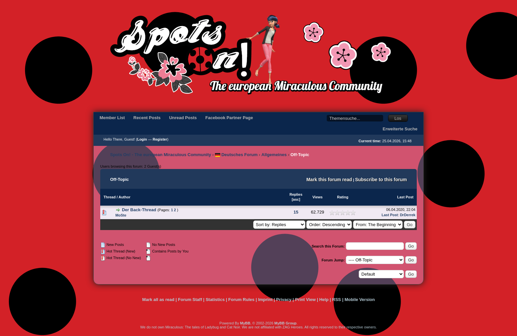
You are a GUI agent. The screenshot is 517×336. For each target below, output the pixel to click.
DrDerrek (407, 215)
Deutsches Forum (236, 154)
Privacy (283, 299)
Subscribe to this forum (381, 179)
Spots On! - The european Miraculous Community (160, 154)
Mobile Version (360, 299)
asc (296, 199)
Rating (342, 197)
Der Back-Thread (139, 209)
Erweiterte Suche (400, 128)
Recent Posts (147, 117)
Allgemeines (274, 154)
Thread (110, 197)
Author (124, 197)
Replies (295, 194)
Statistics (215, 299)
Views (317, 197)
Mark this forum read (329, 179)
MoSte (120, 215)
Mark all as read (158, 299)
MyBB (245, 323)
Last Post (405, 197)
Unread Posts (183, 117)
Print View (305, 299)
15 (295, 212)
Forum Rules (241, 299)
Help (323, 299)
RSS (336, 299)
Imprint (265, 299)
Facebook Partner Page (229, 117)
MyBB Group (285, 323)
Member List (112, 117)
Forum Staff (190, 299)
